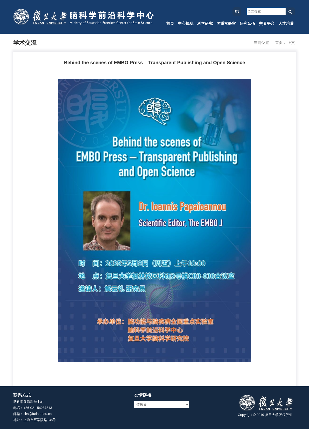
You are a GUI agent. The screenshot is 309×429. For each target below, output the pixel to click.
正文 (291, 43)
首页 (170, 23)
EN (236, 12)
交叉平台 (266, 23)
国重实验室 (226, 23)
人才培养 (286, 23)
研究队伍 (247, 23)
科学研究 (205, 23)
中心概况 (185, 23)
